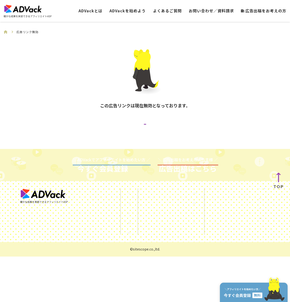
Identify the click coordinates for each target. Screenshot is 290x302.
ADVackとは (90, 11)
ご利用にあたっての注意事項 (169, 247)
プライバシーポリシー (163, 267)
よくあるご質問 (167, 11)
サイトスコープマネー (243, 274)
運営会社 (232, 264)
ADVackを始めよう (127, 11)
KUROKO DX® (236, 254)
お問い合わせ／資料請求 (211, 11)
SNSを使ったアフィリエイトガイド (175, 237)
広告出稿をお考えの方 (263, 11)
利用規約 (152, 257)
